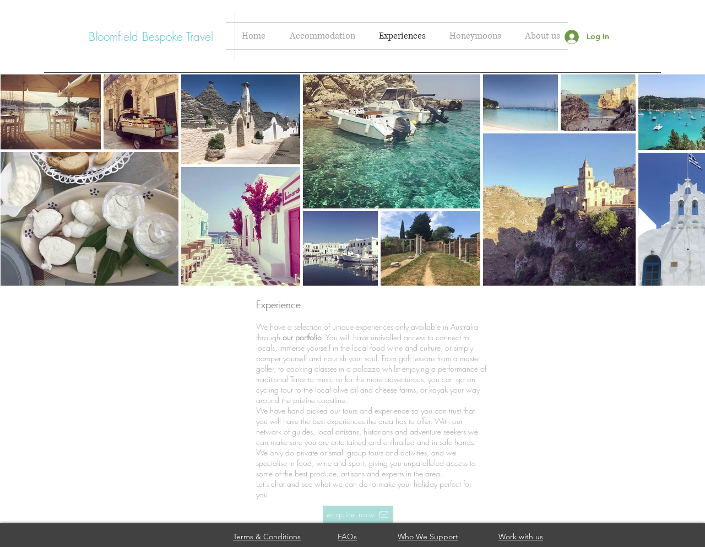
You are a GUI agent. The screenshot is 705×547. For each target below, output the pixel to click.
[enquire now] (358, 514)
